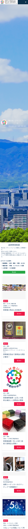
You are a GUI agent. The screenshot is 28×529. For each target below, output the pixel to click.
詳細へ (19, 313)
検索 (14, 272)
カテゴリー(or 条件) (6, 261)
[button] (25, 2)
